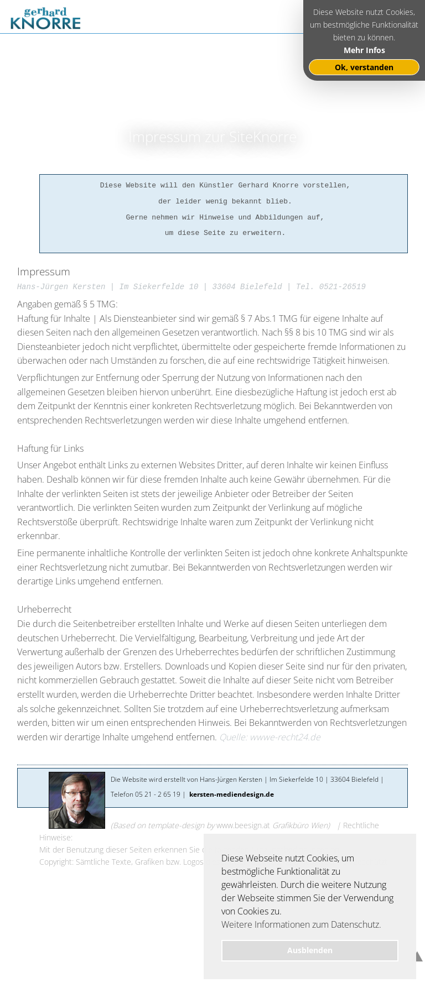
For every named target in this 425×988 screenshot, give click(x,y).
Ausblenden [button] (310, 950)
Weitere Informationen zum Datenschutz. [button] (301, 924)
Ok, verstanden (364, 67)
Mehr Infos (364, 50)
